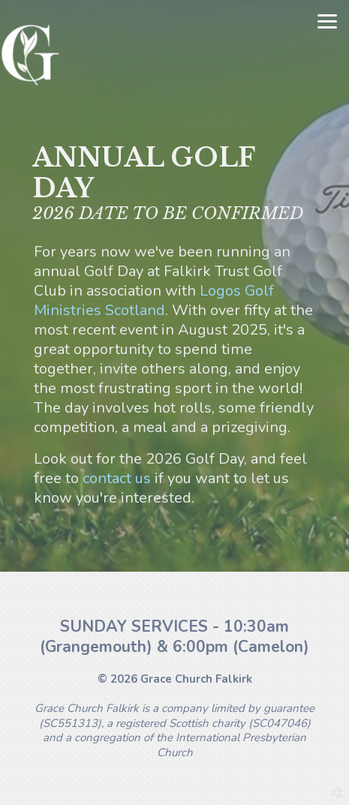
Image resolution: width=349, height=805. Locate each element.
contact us (117, 478)
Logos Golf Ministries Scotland (154, 300)
